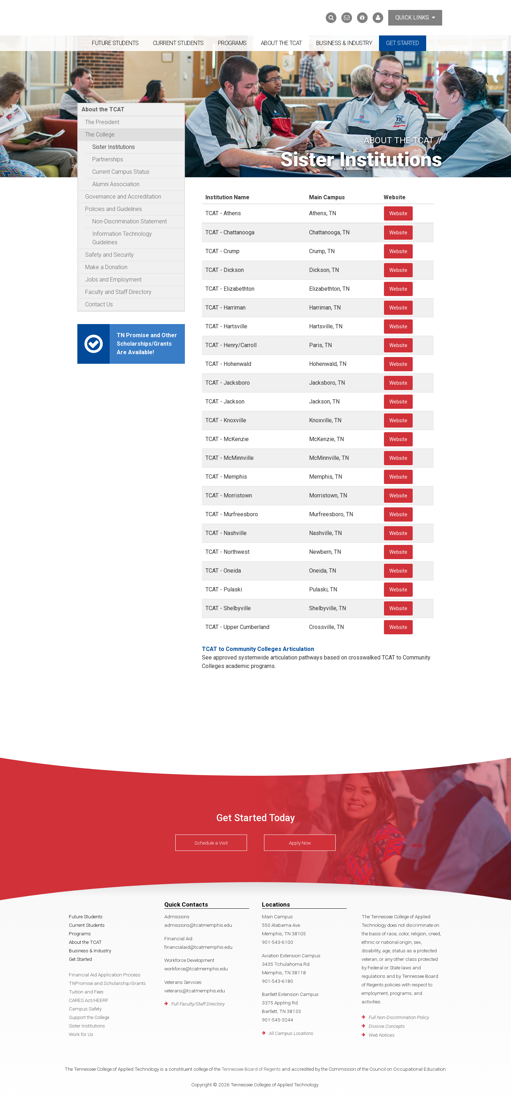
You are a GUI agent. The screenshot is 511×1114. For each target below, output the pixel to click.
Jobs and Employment (113, 279)
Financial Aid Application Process (105, 974)
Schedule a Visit (211, 843)
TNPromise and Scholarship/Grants (107, 983)
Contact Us (99, 304)
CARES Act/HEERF (89, 1000)
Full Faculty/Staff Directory (198, 1004)
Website (398, 213)
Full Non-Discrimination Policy (399, 1017)
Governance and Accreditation (123, 196)
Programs (232, 43)
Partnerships (107, 159)
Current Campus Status (120, 171)
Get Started (402, 43)
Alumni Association (115, 184)
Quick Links (415, 17)
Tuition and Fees (86, 992)
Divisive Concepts (387, 1026)
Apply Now (300, 843)
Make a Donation (106, 267)
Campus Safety (85, 1009)
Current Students (178, 43)
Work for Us (81, 1034)
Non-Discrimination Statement (129, 221)
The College (100, 134)
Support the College (89, 1017)
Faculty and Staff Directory (118, 292)
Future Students (115, 43)
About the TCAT (281, 43)
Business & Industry (344, 43)
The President (102, 122)
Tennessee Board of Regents (251, 1069)
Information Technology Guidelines (122, 238)
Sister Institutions (113, 147)
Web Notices (382, 1035)
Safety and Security (109, 254)
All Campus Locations (291, 1033)
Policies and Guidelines (113, 209)
